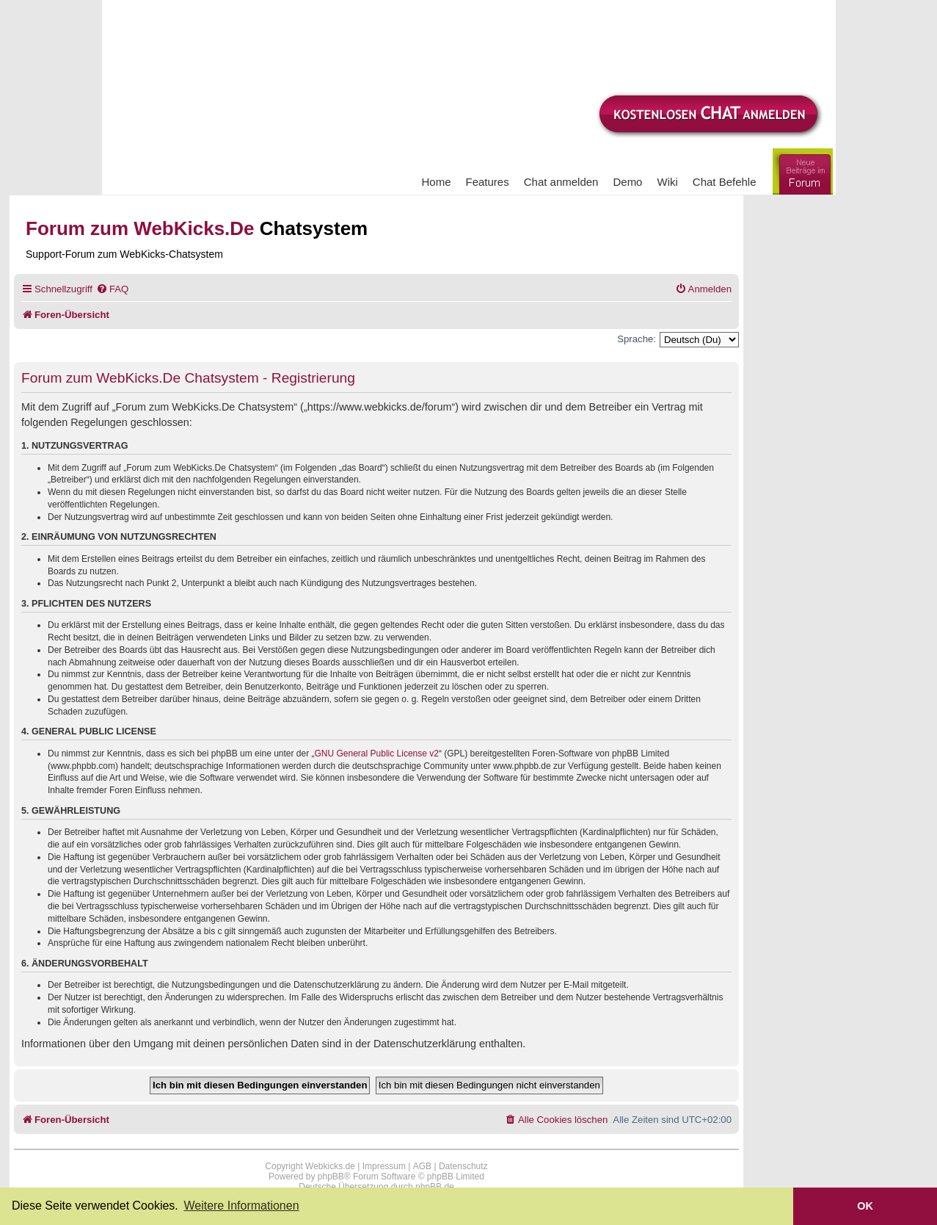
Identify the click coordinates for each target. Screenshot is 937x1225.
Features (487, 182)
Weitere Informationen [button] (241, 1205)
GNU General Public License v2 (377, 753)
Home (436, 182)
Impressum (384, 1166)
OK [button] (865, 1206)
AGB (422, 1166)
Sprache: (636, 338)
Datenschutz (463, 1166)
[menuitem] (112, 289)
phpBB (331, 1176)
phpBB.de (434, 1187)
